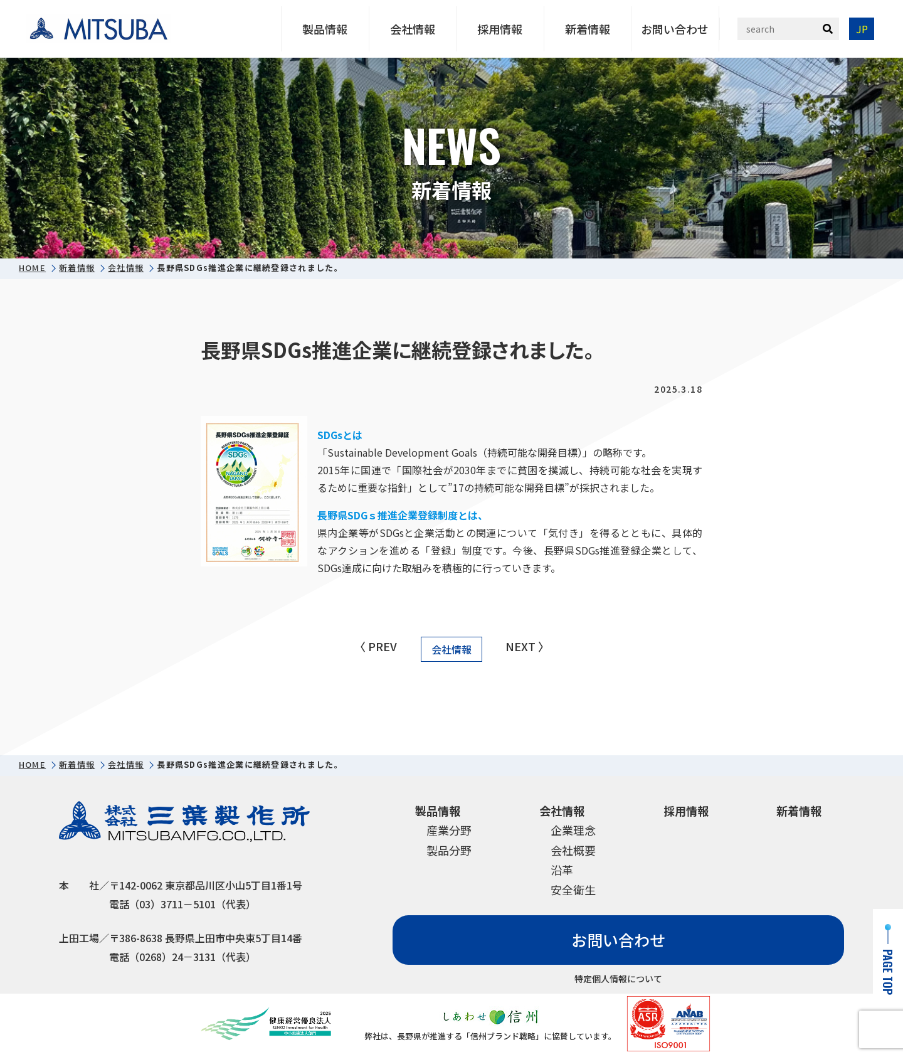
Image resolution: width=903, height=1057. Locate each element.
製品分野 (449, 850)
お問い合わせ (675, 29)
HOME (32, 268)
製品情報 (324, 29)
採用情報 (499, 29)
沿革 (562, 869)
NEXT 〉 (527, 646)
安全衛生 (573, 889)
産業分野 (449, 830)
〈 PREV (375, 646)
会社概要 (573, 850)
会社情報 (412, 29)
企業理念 (573, 830)
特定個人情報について (618, 979)
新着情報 (587, 29)
